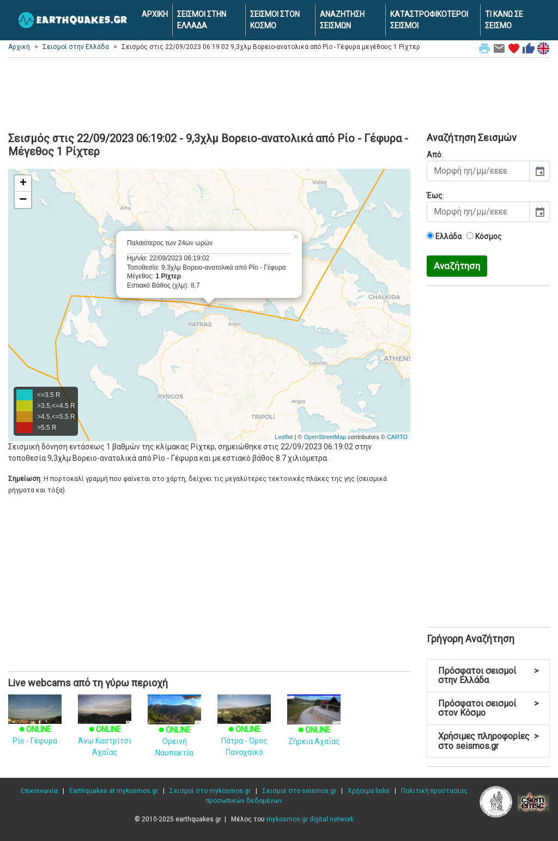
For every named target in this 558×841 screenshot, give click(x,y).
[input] (478, 171)
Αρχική (19, 47)
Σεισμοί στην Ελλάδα (76, 47)
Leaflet (284, 437)
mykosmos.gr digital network (310, 819)
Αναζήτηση (457, 265)
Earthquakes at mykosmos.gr (113, 791)
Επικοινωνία (39, 791)
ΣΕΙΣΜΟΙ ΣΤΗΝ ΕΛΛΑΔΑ (201, 20)
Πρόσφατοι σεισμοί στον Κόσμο (488, 708)
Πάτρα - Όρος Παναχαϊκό (244, 730)
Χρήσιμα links (369, 791)
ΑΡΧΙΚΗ (155, 14)
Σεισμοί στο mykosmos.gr (210, 791)
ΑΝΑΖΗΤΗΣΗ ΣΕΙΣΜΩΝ (342, 20)
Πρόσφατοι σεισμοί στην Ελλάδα (488, 676)
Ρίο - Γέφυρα (35, 725)
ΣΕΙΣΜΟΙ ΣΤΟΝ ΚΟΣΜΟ (275, 20)
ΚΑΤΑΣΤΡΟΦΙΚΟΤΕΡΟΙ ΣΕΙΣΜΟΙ (429, 20)
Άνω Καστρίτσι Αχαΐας (104, 730)
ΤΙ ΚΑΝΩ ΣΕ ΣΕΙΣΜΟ (504, 20)
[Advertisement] (279, 93)
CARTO (397, 437)
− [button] (23, 200)
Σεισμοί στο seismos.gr (299, 791)
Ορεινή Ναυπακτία (174, 730)
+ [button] (23, 183)
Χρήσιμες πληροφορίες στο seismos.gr (488, 741)
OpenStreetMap (325, 437)
